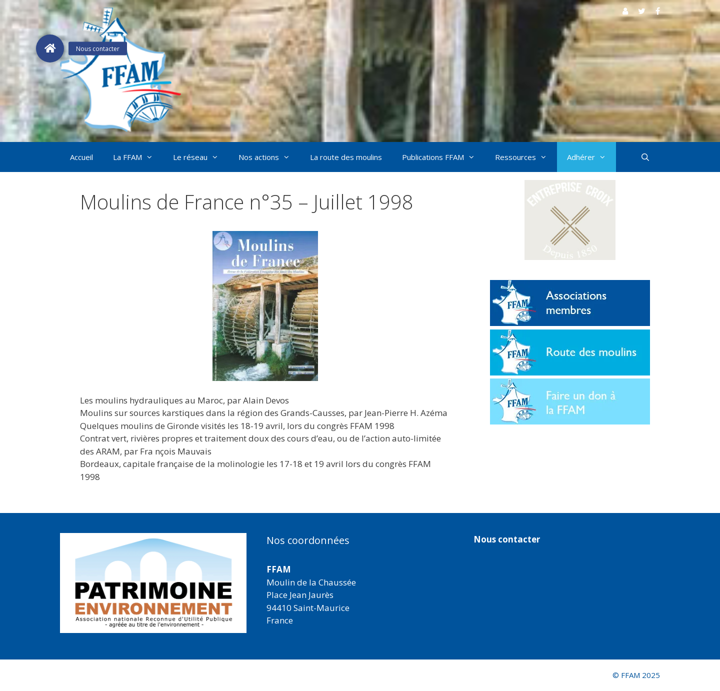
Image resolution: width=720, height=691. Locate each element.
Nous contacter (507, 539)
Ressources (526, 157)
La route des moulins (346, 157)
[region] (153, 583)
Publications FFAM (443, 157)
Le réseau (200, 157)
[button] (570, 220)
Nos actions (269, 157)
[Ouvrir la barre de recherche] (645, 157)
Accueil (81, 157)
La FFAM (138, 157)
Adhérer (591, 157)
